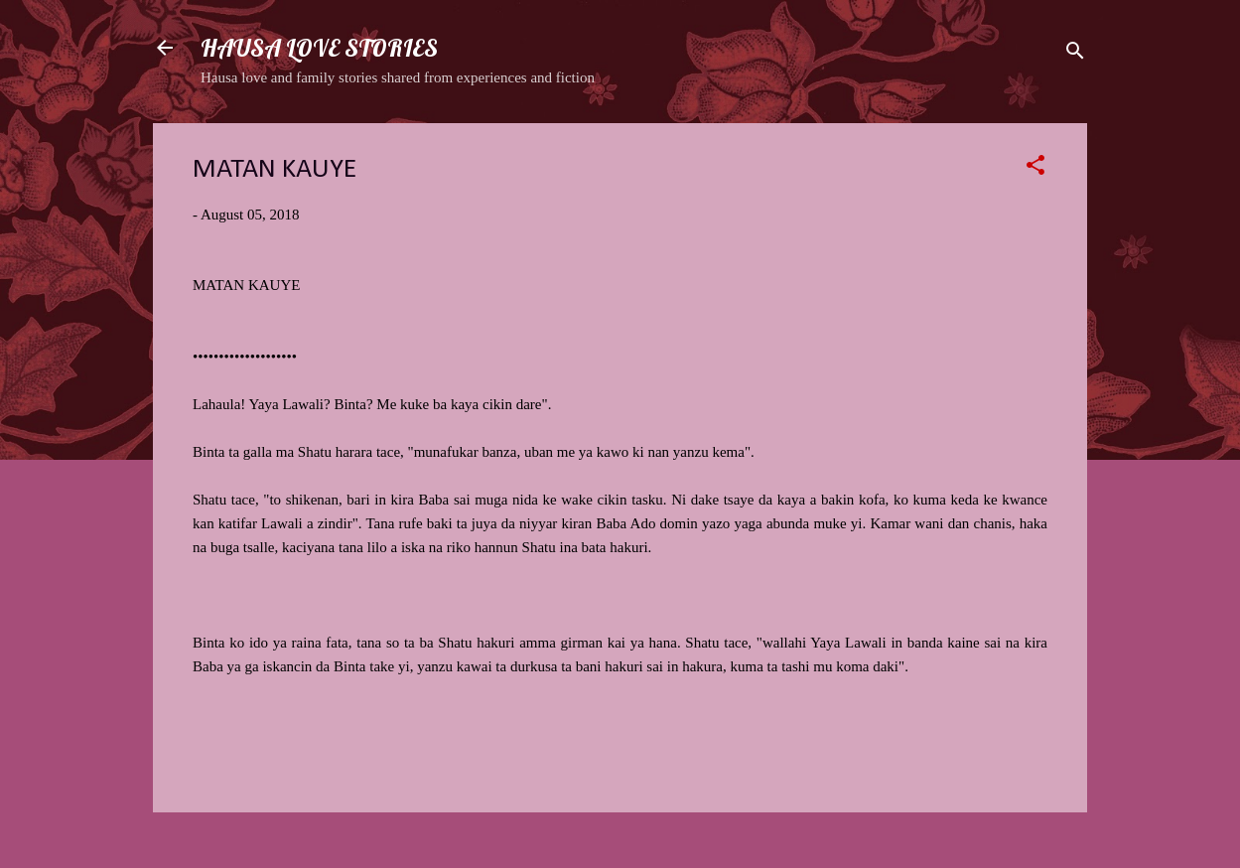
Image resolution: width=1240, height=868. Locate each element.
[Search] (1075, 54)
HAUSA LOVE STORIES (319, 48)
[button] (1035, 168)
